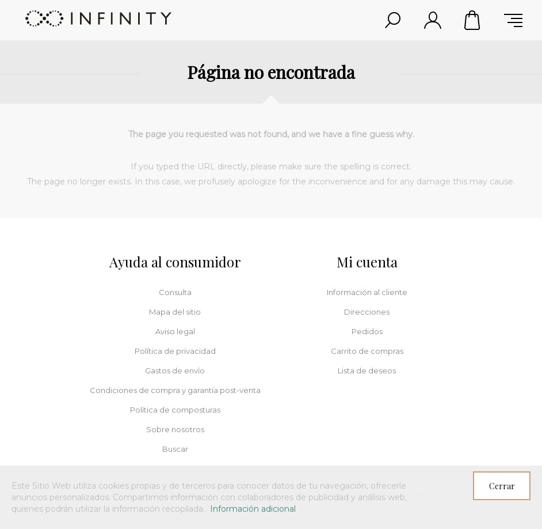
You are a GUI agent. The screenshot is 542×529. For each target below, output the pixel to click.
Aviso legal (175, 331)
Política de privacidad (175, 351)
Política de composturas (175, 409)
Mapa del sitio (175, 311)
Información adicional (253, 509)
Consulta (175, 292)
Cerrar (502, 486)
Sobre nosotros (175, 429)
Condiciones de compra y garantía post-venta (175, 390)
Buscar (175, 449)
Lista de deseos (367, 370)
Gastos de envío (175, 370)
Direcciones (367, 311)
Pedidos (367, 331)
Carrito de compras (473, 20)
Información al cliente (367, 292)
